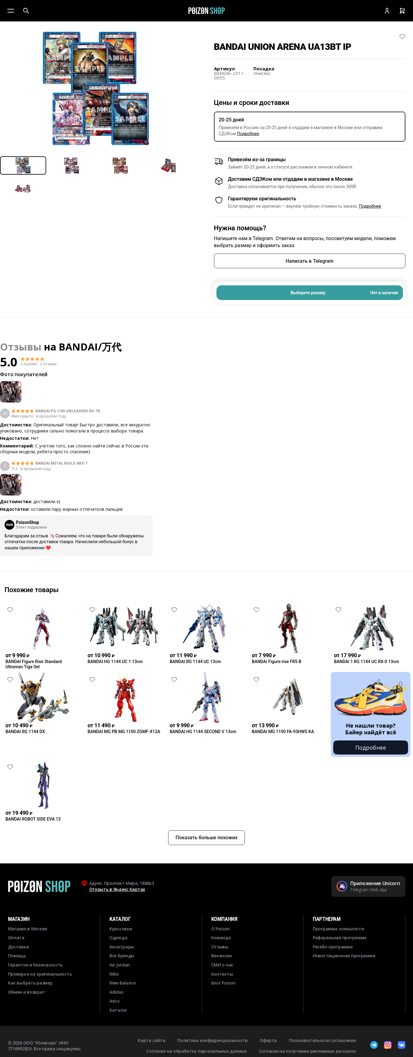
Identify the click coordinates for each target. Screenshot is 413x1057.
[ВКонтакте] (401, 1045)
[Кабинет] (387, 10)
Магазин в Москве (27, 929)
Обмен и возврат (26, 992)
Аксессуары (121, 947)
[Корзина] (402, 10)
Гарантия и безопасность (35, 965)
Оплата (16, 937)
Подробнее (248, 133)
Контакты (222, 974)
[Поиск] (26, 10)
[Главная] (206, 10)
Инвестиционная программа (344, 956)
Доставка (18, 947)
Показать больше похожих (206, 837)
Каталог (118, 1010)
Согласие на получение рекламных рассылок (307, 1051)
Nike (114, 974)
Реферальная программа (340, 937)
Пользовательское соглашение (322, 1040)
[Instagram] (388, 1045)
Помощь (17, 956)
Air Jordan (119, 965)
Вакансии (221, 956)
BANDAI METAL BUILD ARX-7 (61, 463)
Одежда (118, 937)
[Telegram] (374, 1045)
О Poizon (220, 929)
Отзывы (219, 947)
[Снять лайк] (402, 36)
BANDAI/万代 (90, 346)
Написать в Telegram (310, 261)
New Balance (122, 983)
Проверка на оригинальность (40, 974)
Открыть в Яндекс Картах (117, 889)
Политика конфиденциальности (212, 1040)
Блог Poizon (223, 983)
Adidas (116, 992)
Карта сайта (151, 1040)
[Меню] (10, 10)
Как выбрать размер (30, 983)
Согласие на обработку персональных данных (196, 1051)
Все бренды (121, 956)
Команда (221, 937)
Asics (114, 1001)
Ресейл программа (333, 947)
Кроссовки (120, 929)
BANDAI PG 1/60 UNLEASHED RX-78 (67, 411)
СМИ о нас (222, 965)
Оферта (268, 1040)
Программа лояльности (338, 929)
